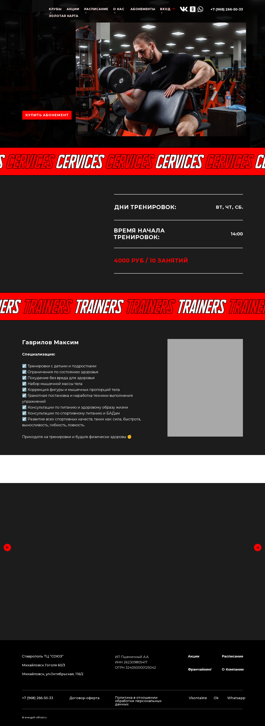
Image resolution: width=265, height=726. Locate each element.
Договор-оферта (84, 698)
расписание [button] (232, 656)
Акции (193, 656)
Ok (216, 698)
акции (73, 9)
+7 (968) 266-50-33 (227, 9)
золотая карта (63, 16)
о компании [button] (233, 669)
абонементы (142, 9)
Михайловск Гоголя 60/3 (43, 665)
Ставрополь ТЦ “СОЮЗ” (42, 656)
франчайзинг (200, 669)
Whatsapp (236, 698)
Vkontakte (198, 698)
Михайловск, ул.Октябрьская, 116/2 (52, 674)
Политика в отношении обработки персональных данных (138, 701)
